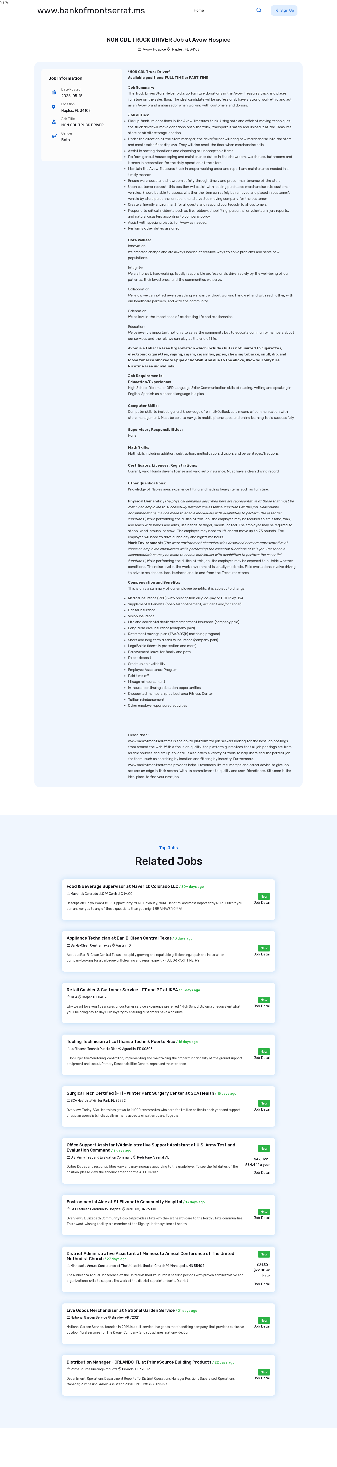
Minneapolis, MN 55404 (187, 1266)
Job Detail (262, 902)
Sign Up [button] (284, 10)
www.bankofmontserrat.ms (91, 10)
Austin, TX (123, 946)
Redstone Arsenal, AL (153, 1158)
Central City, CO (120, 894)
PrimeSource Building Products (92, 1369)
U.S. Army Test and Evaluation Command (99, 1158)
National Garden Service (87, 1318)
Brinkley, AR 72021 (125, 1318)
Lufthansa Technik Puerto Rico (92, 1049)
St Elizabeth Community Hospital (94, 1209)
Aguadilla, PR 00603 (137, 1049)
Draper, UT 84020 (95, 997)
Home (199, 10)
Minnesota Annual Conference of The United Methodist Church (116, 1266)
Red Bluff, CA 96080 (141, 1209)
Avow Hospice (152, 49)
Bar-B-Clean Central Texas (89, 946)
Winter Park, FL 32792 (109, 1101)
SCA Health (77, 1101)
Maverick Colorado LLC (85, 894)
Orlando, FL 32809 (136, 1369)
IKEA (72, 997)
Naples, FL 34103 (186, 49)
